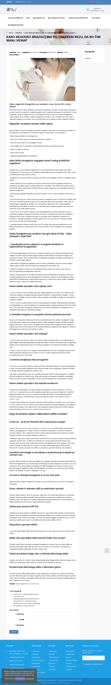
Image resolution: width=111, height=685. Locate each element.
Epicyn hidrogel (15, 303)
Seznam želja (71, 660)
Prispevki (18, 33)
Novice (69, 663)
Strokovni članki (39, 672)
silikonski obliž (39, 224)
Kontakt (53, 669)
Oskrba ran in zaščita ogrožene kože (25, 594)
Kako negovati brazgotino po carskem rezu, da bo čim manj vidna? (49, 33)
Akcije (52, 666)
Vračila (69, 669)
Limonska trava (18, 596)
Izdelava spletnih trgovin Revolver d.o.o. (55, 682)
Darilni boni (54, 657)
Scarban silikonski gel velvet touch (39, 409)
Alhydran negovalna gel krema (20, 350)
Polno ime (20, 614)
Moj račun (70, 651)
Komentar (20, 625)
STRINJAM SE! (20, 678)
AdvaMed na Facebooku (93, 664)
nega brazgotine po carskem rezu (27, 584)
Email (22, 620)
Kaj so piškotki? (29, 678)
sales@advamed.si (17, 668)
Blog (11, 33)
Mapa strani (71, 666)
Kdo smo (36, 651)
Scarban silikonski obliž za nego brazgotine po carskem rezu (30, 428)
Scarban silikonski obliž (18, 293)
